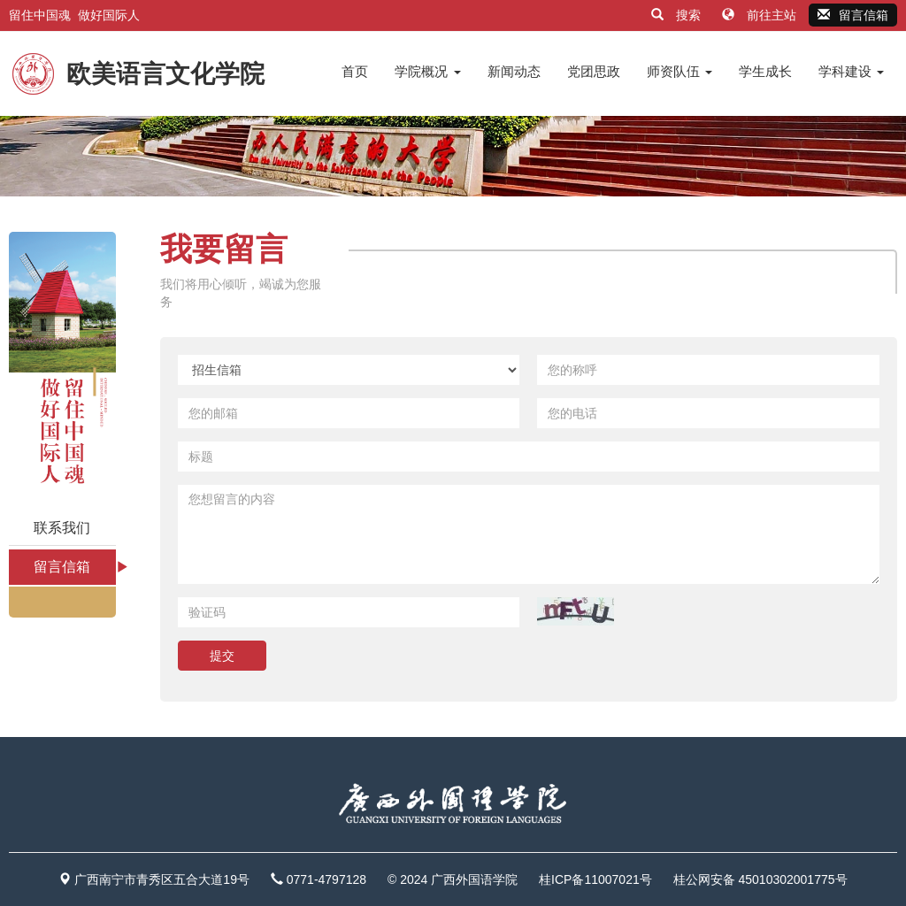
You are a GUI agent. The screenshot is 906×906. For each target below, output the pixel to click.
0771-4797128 (326, 879)
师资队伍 (679, 71)
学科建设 (851, 71)
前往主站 (761, 15)
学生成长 (765, 71)
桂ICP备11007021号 (595, 879)
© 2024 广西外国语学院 (453, 879)
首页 (355, 71)
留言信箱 (853, 15)
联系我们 (62, 527)
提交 (222, 656)
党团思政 (593, 71)
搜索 (677, 15)
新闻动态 (514, 71)
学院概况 (427, 71)
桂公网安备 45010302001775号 (760, 879)
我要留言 (224, 249)
